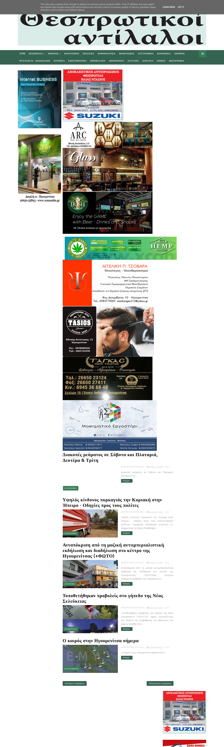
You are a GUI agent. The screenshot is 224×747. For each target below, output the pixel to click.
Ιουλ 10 (171, 408)
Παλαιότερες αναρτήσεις (143, 673)
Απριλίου (169, 434)
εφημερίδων (188, 284)
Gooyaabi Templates (79, 742)
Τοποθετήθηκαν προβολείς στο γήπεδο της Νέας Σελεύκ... (181, 371)
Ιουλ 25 (171, 348)
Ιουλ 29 (171, 342)
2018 (164, 455)
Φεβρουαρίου (171, 440)
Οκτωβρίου (170, 324)
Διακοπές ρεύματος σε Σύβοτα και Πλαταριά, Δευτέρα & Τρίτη (102, 452)
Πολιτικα (92, 53)
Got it (181, 7)
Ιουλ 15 (171, 396)
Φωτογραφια (180, 60)
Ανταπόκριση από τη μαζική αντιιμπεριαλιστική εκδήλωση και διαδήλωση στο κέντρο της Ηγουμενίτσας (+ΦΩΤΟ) (110, 542)
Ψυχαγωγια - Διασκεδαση (38, 60)
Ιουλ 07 (171, 416)
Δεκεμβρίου (171, 319)
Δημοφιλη (180, 291)
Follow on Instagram (105, 725)
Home (26, 53)
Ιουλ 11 (171, 405)
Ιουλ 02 (171, 422)
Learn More (169, 7)
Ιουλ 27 (171, 345)
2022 (164, 316)
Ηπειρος (57, 53)
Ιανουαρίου (170, 443)
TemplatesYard (46, 742)
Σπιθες (164, 60)
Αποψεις (183, 53)
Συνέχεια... (114, 475)
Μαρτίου (169, 437)
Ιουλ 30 (171, 339)
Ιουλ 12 (171, 402)
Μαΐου (168, 431)
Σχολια (195, 291)
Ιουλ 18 (171, 387)
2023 (164, 313)
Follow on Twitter (105, 700)
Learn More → (46, 706)
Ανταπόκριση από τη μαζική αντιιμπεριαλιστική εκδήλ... (180, 366)
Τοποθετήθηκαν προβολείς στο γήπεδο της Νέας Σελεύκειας (110, 592)
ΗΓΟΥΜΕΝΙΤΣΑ (77, 660)
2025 (164, 307)
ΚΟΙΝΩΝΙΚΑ (75, 483)
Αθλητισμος (130, 53)
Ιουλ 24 (171, 351)
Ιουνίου (169, 428)
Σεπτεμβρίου (171, 327)
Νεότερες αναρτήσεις (78, 673)
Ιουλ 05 (171, 419)
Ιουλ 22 (171, 381)
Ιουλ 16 (171, 393)
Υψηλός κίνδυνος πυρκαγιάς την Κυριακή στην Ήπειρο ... (182, 360)
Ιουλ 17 (171, 390)
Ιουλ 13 (171, 399)
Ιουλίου (169, 333)
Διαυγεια (151, 60)
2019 (164, 452)
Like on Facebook (105, 708)
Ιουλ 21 (171, 384)
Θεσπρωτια (39, 53)
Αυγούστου (170, 330)
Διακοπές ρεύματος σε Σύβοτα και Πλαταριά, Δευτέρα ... (183, 355)
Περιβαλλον (101, 60)
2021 (164, 446)
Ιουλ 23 (171, 378)
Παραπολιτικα (110, 53)
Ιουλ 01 (171, 425)
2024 (164, 310)
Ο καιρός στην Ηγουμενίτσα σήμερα (104, 632)
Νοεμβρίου (170, 322)
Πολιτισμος (75, 53)
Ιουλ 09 (171, 411)
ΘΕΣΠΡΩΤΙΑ (75, 623)
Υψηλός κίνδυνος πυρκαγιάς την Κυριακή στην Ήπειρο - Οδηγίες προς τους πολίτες (110, 494)
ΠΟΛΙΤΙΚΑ (74, 578)
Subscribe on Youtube (105, 717)
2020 (164, 449)
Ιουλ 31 (171, 336)
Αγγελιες (137, 60)
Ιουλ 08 (171, 413)
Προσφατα (166, 291)
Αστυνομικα (149, 53)
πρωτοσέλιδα (176, 284)
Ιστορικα (63, 60)
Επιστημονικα (81, 60)
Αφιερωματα (120, 60)
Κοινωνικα (167, 53)
